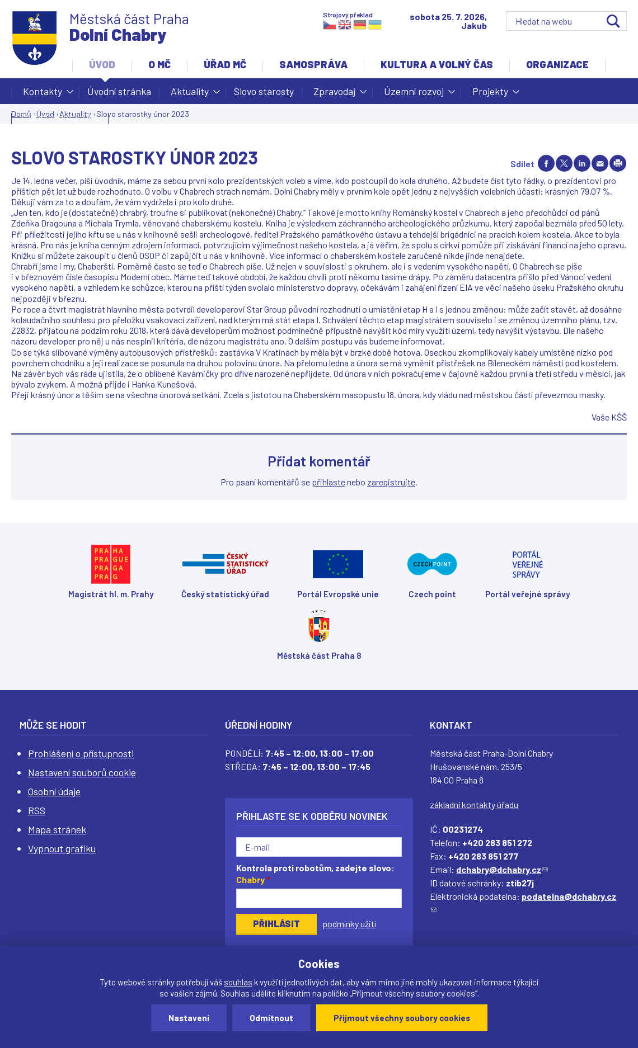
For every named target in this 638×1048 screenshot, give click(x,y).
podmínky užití (349, 923)
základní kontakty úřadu (474, 804)
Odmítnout (271, 1018)
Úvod (102, 64)
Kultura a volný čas (437, 64)
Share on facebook (546, 163)
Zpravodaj (334, 94)
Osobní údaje (54, 791)
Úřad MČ (225, 64)
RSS (36, 810)
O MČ (159, 64)
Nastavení (188, 1018)
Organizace (557, 64)
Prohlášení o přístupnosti (81, 753)
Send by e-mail (600, 163)
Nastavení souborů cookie (82, 772)
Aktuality (190, 94)
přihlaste (328, 481)
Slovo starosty (264, 91)
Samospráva (313, 64)
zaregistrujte (391, 481)
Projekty (490, 94)
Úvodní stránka (119, 91)
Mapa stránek (57, 829)
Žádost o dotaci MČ (60, 117)
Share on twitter (564, 163)
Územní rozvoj (414, 94)
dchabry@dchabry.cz (502, 869)
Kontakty (42, 94)
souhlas (238, 982)
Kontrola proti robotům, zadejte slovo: (315, 873)
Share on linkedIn (582, 163)
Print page (617, 163)
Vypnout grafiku (62, 848)
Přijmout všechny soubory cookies (402, 1018)
